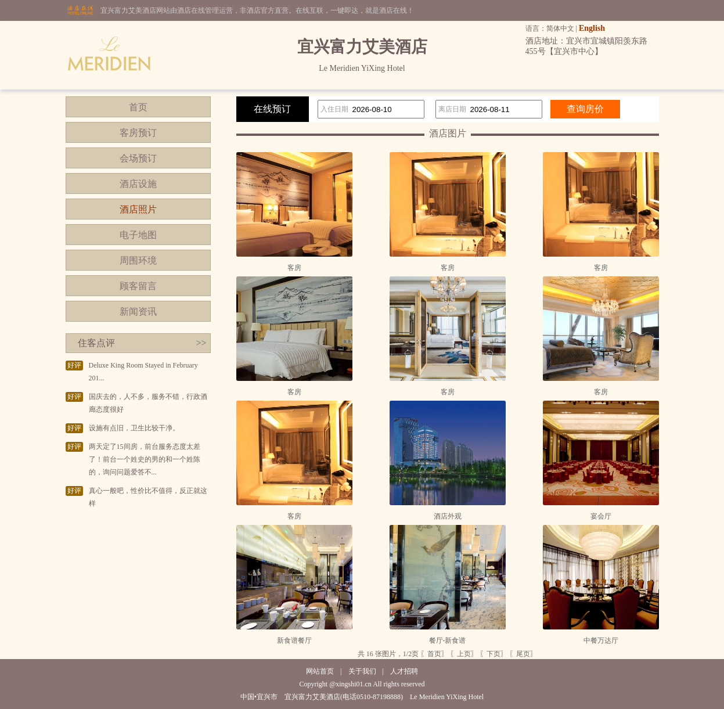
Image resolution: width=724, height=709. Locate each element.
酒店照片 (138, 209)
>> (201, 343)
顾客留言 (138, 286)
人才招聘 (404, 671)
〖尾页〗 (523, 654)
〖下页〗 (493, 654)
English (592, 28)
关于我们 (362, 671)
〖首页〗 (434, 654)
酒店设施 (138, 184)
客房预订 (138, 133)
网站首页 (320, 671)
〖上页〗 (464, 654)
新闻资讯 (138, 311)
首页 (138, 107)
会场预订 (138, 158)
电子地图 (138, 235)
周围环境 (138, 260)
